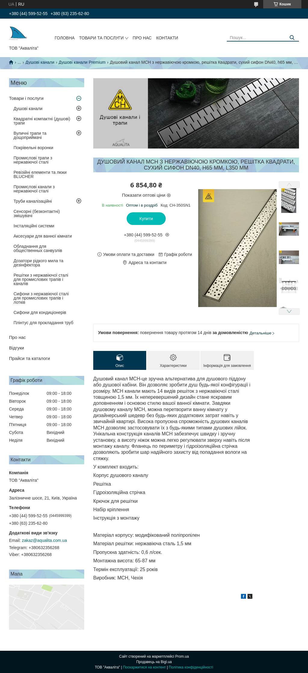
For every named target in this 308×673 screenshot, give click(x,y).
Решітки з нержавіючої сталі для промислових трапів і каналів (41, 279)
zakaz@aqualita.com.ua (44, 540)
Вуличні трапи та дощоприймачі (30, 135)
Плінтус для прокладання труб (43, 322)
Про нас (142, 37)
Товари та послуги (101, 37)
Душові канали (40, 62)
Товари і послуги (26, 98)
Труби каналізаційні (33, 201)
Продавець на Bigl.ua (154, 662)
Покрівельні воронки (33, 147)
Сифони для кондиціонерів (40, 312)
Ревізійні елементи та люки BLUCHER (40, 174)
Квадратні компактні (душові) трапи (42, 120)
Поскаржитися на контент (144, 667)
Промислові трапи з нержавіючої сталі (33, 159)
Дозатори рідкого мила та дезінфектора (38, 262)
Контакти (167, 37)
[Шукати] (292, 37)
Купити (146, 218)
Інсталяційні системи (34, 225)
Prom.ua (182, 656)
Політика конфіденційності (191, 667)
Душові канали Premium (82, 62)
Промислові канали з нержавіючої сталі (34, 188)
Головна (65, 37)
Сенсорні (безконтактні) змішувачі (37, 213)
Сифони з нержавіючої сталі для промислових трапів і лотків (41, 298)
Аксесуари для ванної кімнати (43, 236)
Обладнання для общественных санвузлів (38, 248)
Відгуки (16, 347)
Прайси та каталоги (29, 358)
